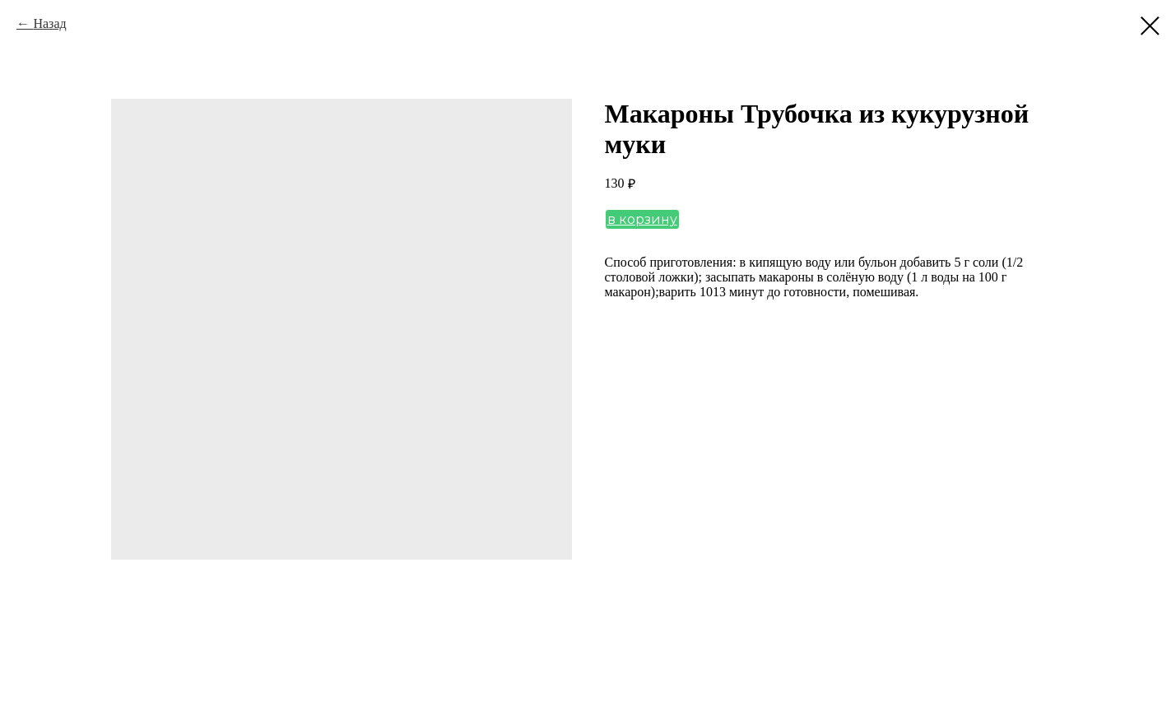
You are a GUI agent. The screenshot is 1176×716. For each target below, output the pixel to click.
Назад (49, 23)
